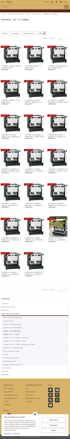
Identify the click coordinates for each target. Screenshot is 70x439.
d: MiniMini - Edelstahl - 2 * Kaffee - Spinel (33, 66)
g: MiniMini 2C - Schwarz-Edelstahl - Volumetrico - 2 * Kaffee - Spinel (33, 101)
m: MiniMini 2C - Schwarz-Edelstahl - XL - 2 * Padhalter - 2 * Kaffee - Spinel (35, 170)
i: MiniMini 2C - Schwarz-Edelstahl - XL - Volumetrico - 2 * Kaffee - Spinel (11, 135)
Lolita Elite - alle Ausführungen (12, 327)
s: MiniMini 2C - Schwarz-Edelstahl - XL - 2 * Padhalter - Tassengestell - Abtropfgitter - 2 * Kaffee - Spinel (35, 239)
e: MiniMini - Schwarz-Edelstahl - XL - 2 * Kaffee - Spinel (58, 66)
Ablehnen (53, 430)
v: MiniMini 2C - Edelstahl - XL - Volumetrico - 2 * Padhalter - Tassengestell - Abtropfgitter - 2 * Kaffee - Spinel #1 (35, 273)
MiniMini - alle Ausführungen (12, 331)
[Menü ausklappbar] (2, 1)
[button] (52, 2)
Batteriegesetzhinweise (33, 398)
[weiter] (67, 38)
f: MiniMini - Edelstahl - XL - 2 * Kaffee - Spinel (10, 101)
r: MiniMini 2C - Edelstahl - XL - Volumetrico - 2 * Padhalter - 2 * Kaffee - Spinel (11, 239)
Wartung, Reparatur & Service (12, 364)
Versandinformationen (11, 398)
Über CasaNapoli (9, 388)
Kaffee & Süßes (6, 368)
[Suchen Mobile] (32, 7)
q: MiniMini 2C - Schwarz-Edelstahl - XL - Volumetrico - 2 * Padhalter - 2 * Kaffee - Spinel (58, 204)
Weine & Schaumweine (8, 307)
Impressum (7, 433)
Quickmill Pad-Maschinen (10, 358)
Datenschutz (16, 433)
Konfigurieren (53, 425)
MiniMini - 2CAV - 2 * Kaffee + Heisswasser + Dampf (19, 344)
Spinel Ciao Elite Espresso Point (12, 317)
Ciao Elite (6, 354)
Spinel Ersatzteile (8, 321)
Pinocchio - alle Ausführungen (12, 324)
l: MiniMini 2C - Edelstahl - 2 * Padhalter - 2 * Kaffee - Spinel (10, 170)
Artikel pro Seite (29, 33)
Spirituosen (4, 303)
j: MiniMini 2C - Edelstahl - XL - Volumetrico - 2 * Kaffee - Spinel (34, 135)
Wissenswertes (8, 392)
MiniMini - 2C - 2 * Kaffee (11, 334)
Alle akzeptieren (53, 420)
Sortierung (15, 33)
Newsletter (7, 404)
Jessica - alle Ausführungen (11, 351)
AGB (27, 388)
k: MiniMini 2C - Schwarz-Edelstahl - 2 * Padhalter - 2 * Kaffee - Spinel (57, 135)
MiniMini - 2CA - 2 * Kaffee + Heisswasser (16, 338)
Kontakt (6, 401)
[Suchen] (66, 7)
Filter (5, 33)
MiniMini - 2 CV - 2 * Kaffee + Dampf (15, 341)
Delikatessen (5, 310)
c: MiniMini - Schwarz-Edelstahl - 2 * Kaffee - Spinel (11, 66)
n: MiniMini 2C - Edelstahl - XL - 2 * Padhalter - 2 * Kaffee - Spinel (58, 170)
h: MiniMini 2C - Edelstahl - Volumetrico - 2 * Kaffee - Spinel (58, 101)
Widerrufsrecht (30, 392)
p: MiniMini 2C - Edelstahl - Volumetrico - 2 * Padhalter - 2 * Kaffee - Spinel (34, 204)
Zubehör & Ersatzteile (9, 361)
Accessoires (5, 371)
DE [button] (46, 2)
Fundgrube (4, 375)
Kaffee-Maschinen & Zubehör (10, 313)
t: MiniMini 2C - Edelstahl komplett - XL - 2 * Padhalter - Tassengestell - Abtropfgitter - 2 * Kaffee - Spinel (58, 239)
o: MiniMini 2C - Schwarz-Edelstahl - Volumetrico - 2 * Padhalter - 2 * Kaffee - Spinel (10, 204)
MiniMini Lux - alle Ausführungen (13, 348)
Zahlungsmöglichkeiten (11, 395)
